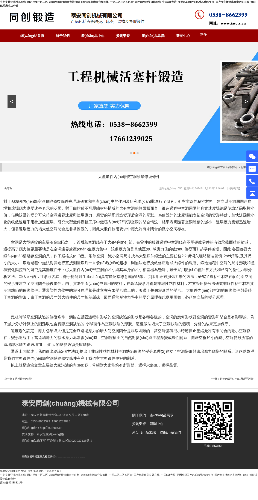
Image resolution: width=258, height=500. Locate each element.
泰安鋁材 (52, 456)
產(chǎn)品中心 (93, 36)
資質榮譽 (123, 36)
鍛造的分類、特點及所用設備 (236, 378)
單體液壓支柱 (39, 456)
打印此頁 (234, 188)
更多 (203, 34)
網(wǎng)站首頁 (32, 36)
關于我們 (63, 36)
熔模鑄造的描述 (24, 378)
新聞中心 (183, 36)
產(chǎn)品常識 (153, 36)
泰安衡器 (27, 456)
